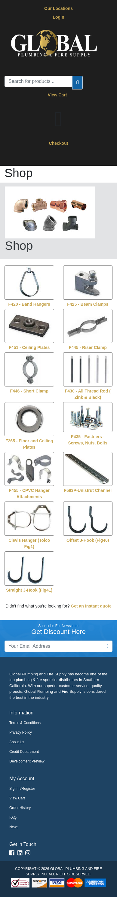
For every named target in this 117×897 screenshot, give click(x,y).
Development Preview (27, 761)
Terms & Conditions (25, 723)
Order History (20, 808)
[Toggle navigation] (17, 157)
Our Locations (58, 8)
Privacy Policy (20, 732)
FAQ (13, 817)
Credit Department (24, 752)
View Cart (58, 94)
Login (58, 17)
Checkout (58, 143)
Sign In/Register (22, 788)
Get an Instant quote (91, 606)
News (13, 827)
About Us (16, 742)
